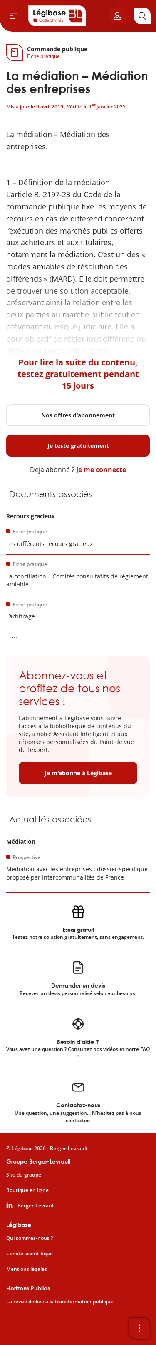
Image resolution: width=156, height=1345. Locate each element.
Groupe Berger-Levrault (38, 1161)
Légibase (18, 1224)
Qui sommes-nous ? (29, 1238)
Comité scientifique (29, 1253)
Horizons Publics (28, 1288)
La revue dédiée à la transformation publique (60, 1301)
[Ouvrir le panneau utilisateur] (117, 16)
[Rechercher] (142, 16)
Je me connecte (101, 469)
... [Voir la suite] (15, 635)
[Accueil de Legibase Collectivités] (57, 15)
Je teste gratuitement (78, 446)
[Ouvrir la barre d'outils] (139, 1328)
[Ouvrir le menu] (13, 16)
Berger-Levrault (36, 1205)
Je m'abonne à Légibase (78, 773)
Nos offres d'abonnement (78, 415)
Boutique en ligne (27, 1190)
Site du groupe (23, 1175)
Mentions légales (26, 1269)
